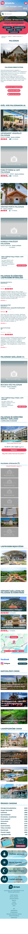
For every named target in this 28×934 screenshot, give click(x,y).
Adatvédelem (14, 910)
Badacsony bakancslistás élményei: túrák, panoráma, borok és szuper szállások (11, 761)
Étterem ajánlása (14, 897)
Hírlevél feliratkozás (14, 915)
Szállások (14, 773)
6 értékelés (15, 139)
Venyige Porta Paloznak (12, 207)
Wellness (10, 30)
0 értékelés (12, 247)
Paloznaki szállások (15, 90)
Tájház (9, 503)
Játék (7, 6)
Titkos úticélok (21, 718)
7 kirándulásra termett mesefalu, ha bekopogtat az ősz (13, 721)
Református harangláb (9, 522)
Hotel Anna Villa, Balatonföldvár (13, 627)
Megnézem (14, 450)
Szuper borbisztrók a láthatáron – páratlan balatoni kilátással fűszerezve (13, 561)
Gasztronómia (9, 557)
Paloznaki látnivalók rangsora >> (14, 466)
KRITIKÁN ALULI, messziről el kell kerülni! (13, 308)
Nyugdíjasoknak (19, 27)
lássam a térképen (15, 137)
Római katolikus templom (9, 532)
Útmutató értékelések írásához (14, 914)
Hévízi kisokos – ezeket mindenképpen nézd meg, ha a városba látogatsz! (12, 795)
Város (14, 905)
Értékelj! (8, 19)
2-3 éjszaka (7, 27)
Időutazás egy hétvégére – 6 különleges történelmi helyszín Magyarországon (12, 744)
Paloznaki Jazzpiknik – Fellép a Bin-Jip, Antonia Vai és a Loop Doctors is (12, 703)
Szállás (14, 902)
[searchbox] (14, 14)
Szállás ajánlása (14, 895)
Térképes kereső (18, 19)
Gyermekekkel (5, 814)
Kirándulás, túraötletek (12, 718)
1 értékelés (15, 176)
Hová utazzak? (21, 755)
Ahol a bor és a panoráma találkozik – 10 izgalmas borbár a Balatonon (13, 578)
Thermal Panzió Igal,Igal (5, 328)
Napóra (9, 512)
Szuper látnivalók (6, 810)
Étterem (14, 900)
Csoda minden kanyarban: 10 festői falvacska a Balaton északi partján (13, 686)
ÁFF (14, 908)
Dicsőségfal (13, 6)
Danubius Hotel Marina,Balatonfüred (6, 282)
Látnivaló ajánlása (14, 898)
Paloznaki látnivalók (15, 94)
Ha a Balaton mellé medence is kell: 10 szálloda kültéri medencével (12, 778)
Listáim (20, 6)
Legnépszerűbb (17, 682)
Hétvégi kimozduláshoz (17, 556)
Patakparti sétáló (9, 483)
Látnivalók (14, 904)
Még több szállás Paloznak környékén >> (14, 453)
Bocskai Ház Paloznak (11, 384)
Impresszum (14, 917)
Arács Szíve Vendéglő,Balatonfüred (6, 305)
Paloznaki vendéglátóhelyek (15, 87)
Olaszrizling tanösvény (9, 473)
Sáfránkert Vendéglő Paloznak (11, 134)
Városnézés (8, 790)
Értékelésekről (14, 912)
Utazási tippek (16, 557)
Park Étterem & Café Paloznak (10, 171)
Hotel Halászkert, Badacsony (11, 610)
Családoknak (14, 32)
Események (14, 699)
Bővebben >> (4, 300)
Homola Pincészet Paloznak (9, 242)
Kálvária (10, 493)
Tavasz (18, 30)
